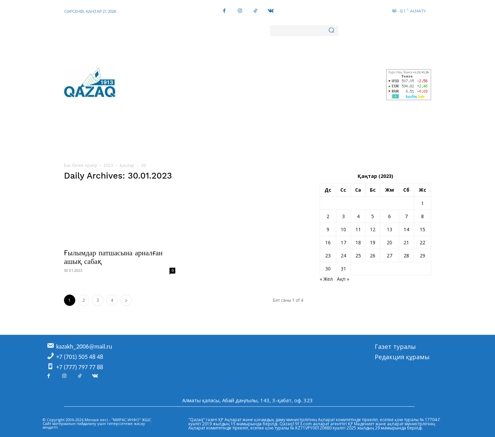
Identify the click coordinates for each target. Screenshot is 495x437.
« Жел (326, 279)
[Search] (331, 30)
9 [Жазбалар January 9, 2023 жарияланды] (328, 229)
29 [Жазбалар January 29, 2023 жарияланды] (422, 255)
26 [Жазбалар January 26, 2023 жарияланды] (372, 255)
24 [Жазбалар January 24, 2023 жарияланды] (343, 255)
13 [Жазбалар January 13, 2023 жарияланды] (389, 229)
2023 (108, 165)
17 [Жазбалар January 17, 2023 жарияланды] (343, 242)
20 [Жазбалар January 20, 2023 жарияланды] (389, 242)
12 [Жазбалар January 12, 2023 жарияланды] (372, 229)
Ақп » (343, 279)
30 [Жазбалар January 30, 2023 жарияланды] (328, 268)
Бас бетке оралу (80, 165)
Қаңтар (127, 165)
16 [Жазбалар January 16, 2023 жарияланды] (328, 242)
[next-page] (126, 300)
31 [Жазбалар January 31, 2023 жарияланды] (343, 268)
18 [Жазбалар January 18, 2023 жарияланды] (358, 242)
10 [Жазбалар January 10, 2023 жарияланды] (343, 229)
